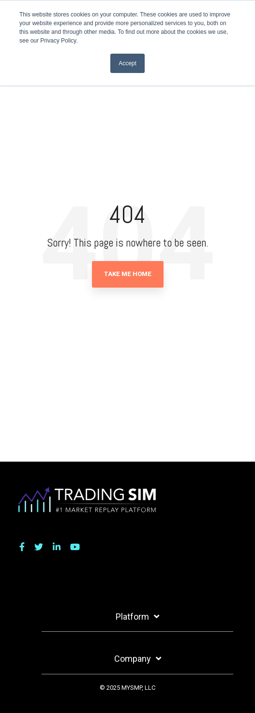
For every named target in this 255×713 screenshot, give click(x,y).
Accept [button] (127, 63)
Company (132, 659)
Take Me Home (127, 273)
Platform (132, 616)
